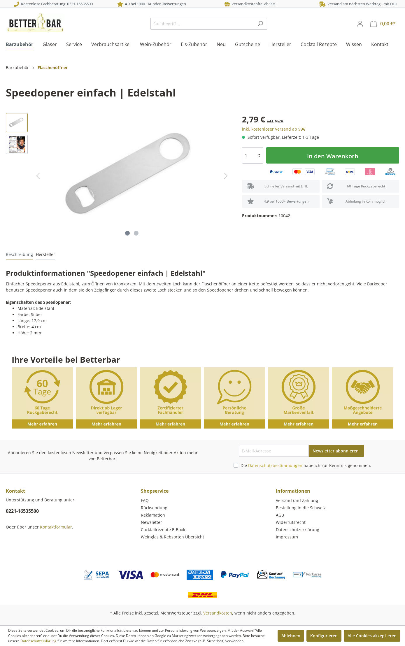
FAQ (145, 500)
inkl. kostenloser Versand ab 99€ (273, 129)
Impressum (287, 537)
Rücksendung (154, 507)
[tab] (19, 254)
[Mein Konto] (360, 23)
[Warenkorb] (383, 23)
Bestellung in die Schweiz (301, 507)
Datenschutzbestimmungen (275, 465)
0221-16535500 (22, 511)
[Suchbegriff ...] (202, 24)
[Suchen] (260, 24)
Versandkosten (217, 613)
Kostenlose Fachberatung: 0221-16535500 (53, 3)
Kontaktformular (56, 527)
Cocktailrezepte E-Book (163, 529)
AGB (280, 515)
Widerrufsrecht (291, 522)
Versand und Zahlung (297, 500)
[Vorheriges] (38, 175)
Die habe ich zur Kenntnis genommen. (306, 465)
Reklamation (153, 515)
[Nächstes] (226, 175)
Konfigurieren (324, 635)
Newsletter (151, 522)
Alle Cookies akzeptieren (372, 635)
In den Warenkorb (332, 156)
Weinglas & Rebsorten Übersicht (172, 537)
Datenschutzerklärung (297, 529)
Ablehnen (290, 635)
